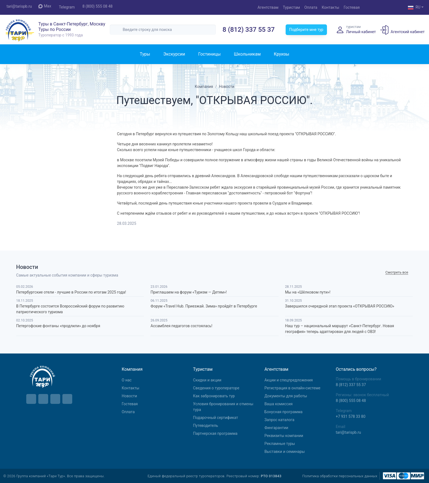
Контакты (330, 7)
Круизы (281, 54)
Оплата (310, 7)
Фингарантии (276, 428)
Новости (129, 396)
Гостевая (352, 7)
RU (414, 7)
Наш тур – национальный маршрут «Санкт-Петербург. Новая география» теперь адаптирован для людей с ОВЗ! (339, 329)
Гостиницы (209, 54)
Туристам (291, 7)
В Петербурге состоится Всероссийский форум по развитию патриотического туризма (70, 309)
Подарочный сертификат (215, 417)
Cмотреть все (396, 272)
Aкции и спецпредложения (288, 380)
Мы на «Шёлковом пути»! (308, 292)
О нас (127, 380)
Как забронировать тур (214, 396)
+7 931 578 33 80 (350, 416)
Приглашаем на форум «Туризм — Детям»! (188, 292)
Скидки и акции (207, 380)
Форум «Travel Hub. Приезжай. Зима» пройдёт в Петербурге (203, 306)
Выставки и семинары (284, 451)
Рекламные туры (279, 443)
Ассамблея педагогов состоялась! (181, 326)
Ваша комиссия (278, 404)
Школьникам (247, 54)
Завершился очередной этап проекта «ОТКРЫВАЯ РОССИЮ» (339, 306)
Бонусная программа (283, 412)
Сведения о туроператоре (216, 388)
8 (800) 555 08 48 (97, 6)
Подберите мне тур (306, 29)
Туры (145, 54)
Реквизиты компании (283, 435)
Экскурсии (174, 54)
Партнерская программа (215, 433)
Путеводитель (205, 425)
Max (44, 6)
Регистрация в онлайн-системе (292, 388)
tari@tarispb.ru (19, 6)
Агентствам (268, 7)
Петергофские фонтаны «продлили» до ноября (58, 326)
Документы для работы (285, 396)
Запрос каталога (279, 420)
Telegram (67, 7)
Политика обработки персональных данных (339, 476)
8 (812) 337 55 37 (248, 29)
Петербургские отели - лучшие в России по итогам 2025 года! (71, 292)
